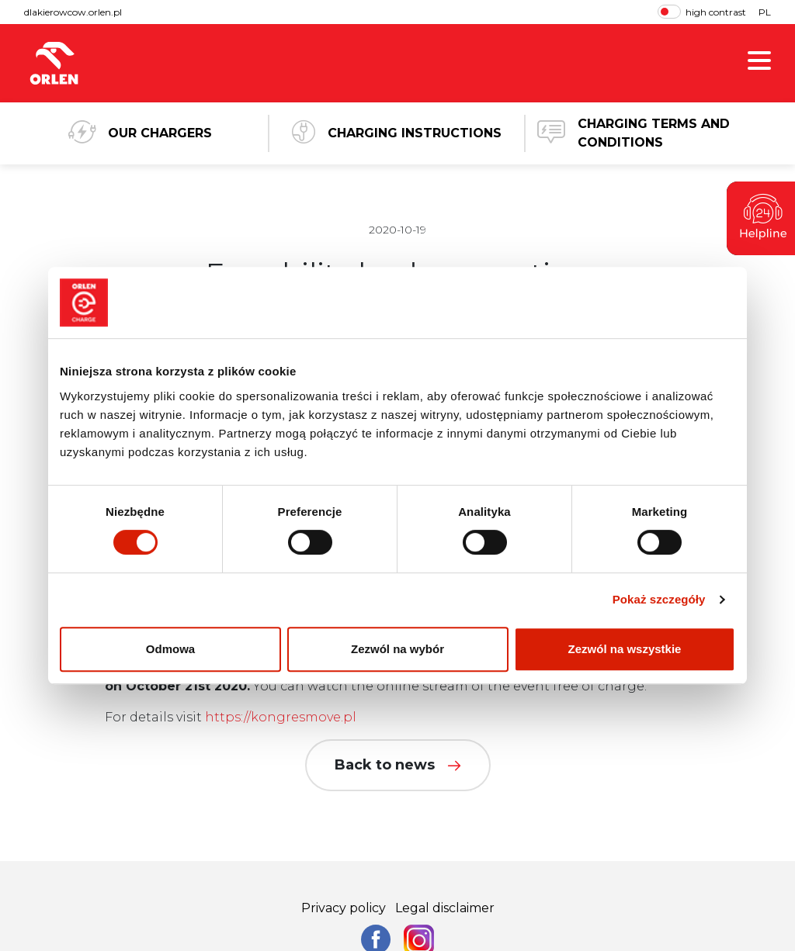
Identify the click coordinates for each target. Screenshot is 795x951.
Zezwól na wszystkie (625, 648)
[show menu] (759, 63)
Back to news (398, 764)
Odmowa (170, 648)
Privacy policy (343, 908)
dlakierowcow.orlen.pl (73, 12)
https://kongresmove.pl (280, 717)
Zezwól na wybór (397, 648)
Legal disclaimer (445, 908)
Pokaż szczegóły (659, 599)
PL (765, 12)
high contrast (702, 12)
